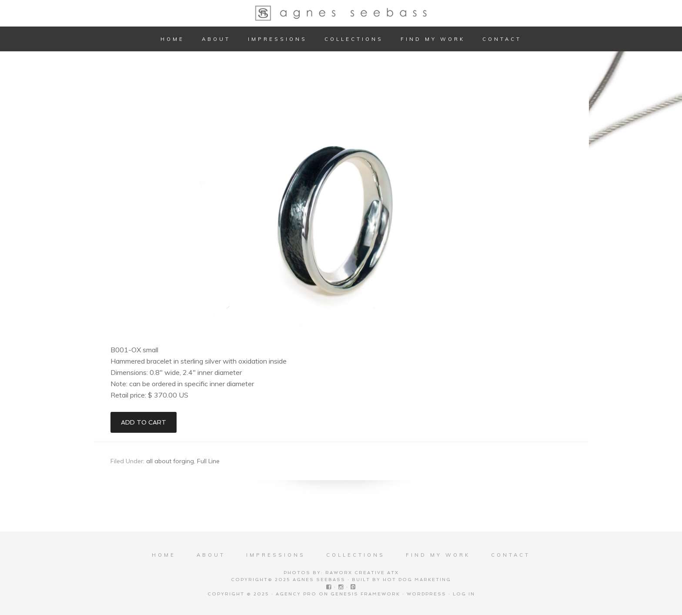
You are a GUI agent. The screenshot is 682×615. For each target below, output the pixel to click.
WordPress (426, 594)
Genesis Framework (365, 594)
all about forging (170, 461)
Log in (464, 594)
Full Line (208, 461)
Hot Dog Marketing (417, 579)
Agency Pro (296, 594)
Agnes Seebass (341, 13)
